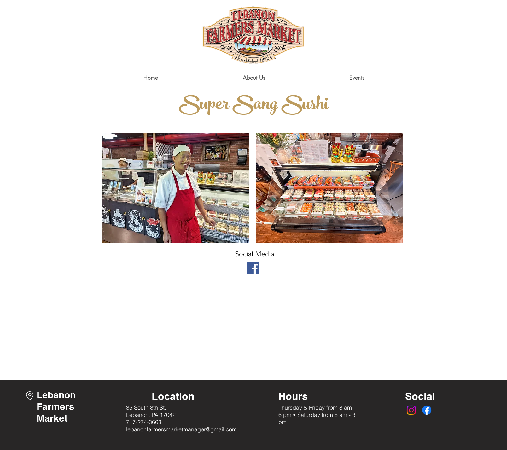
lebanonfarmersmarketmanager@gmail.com (181, 429)
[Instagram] (411, 410)
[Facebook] (253, 268)
